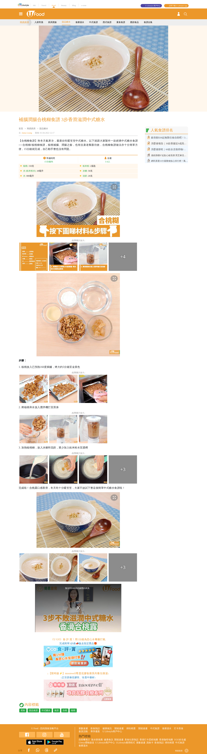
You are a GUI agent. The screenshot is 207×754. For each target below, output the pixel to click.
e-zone (83, 5)
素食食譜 (120, 22)
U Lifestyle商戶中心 (112, 731)
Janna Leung (27, 133)
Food (54, 5)
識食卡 (149, 742)
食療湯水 (79, 22)
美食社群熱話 (131, 739)
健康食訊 (107, 728)
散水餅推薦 (97, 739)
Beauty (64, 5)
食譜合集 (148, 22)
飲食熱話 (95, 728)
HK (34, 5)
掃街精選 (131, 728)
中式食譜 (93, 22)
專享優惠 (95, 731)
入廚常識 (38, 22)
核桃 (73, 710)
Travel (43, 5)
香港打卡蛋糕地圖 (149, 739)
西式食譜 (107, 22)
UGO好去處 (180, 739)
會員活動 (83, 731)
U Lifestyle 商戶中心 (152, 6)
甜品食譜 (33, 710)
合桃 (65, 710)
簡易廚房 (24, 22)
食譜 (56, 710)
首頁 (21, 128)
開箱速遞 (119, 728)
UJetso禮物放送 (86, 742)
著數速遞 (83, 728)
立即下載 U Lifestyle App (178, 6)
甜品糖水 (66, 22)
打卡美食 (178, 728)
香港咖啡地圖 (166, 739)
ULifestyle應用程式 (125, 742)
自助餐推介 (84, 739)
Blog (74, 5)
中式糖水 (46, 710)
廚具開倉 (52, 22)
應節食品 (134, 22)
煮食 (23, 710)
